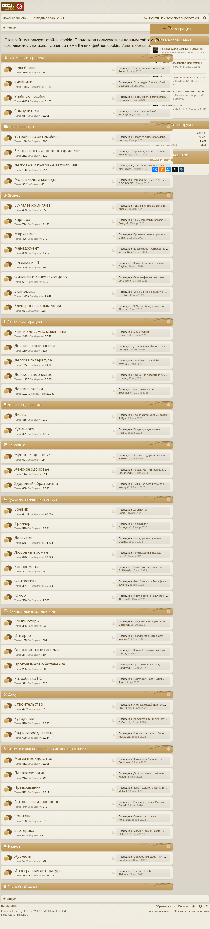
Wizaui (97, 782)
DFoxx (97, 659)
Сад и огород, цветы (33, 738)
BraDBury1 (100, 713)
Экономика (24, 297)
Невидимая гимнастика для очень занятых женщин (139, 475)
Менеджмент (26, 253)
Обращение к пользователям (191, 916)
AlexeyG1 (99, 355)
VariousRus (100, 257)
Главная (193, 912)
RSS (88, 75)
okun (203, 144)
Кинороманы (26, 572)
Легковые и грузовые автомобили (46, 170)
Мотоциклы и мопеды (35, 185)
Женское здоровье (31, 474)
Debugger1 (100, 532)
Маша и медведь (118, 395)
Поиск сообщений (15, 18)
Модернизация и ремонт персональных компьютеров (140, 627)
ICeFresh (99, 464)
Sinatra (98, 315)
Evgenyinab (100, 120)
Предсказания (27, 793)
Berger (97, 518)
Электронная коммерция (37, 311)
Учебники (23, 87)
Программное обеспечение (39, 669)
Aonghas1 (99, 825)
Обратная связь (165, 912)
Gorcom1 (99, 630)
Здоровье (16, 450)
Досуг (13, 700)
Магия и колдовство (33, 764)
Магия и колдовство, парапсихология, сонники (47, 754)
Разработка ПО (28, 684)
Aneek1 (98, 214)
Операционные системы (36, 655)
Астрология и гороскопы (37, 807)
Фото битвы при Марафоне (124, 587)
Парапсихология (29, 778)
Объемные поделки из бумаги (126, 380)
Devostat (99, 91)
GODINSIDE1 (102, 188)
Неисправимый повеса (122, 558)
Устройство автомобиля (36, 142)
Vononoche (100, 286)
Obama (98, 547)
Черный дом (115, 529)
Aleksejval (99, 742)
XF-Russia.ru (20, 920)
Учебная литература (26, 63)
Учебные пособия (30, 102)
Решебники (25, 73)
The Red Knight (117, 876)
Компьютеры (26, 626)
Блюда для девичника (121, 435)
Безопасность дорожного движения (47, 156)
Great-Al (98, 300)
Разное (14, 852)
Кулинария (24, 434)
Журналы (22, 861)
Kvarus (98, 369)
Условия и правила (160, 916)
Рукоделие (24, 724)
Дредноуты (115, 515)
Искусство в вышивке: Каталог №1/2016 (132, 724)
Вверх (200, 912)
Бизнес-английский (119, 116)
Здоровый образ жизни (36, 489)
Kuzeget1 (99, 492)
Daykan (98, 272)
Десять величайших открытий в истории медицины (139, 352)
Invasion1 (99, 644)
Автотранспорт (21, 132)
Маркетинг (24, 239)
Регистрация (179, 29)
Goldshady (100, 576)
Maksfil (98, 796)
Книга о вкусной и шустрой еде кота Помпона (135, 601)
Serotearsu (100, 865)
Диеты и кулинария (24, 410)
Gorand (98, 384)
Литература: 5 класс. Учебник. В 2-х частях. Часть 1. (139, 88)
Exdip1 (98, 561)
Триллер (22, 529)
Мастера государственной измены (181, 62)
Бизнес (14, 201)
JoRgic (98, 424)
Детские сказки (28, 394)
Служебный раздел (24, 892)
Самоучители (26, 116)
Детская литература (24, 327)
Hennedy (99, 105)
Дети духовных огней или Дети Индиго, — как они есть (141, 779)
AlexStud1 (99, 604)
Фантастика (25, 586)
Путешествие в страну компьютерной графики (136, 670)
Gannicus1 (100, 341)
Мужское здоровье (32, 460)
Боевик (21, 514)
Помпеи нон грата (171, 105)
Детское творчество (33, 380)
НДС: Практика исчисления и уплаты (130, 211)
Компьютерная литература (32, 616)
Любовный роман (31, 557)
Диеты (20, 420)
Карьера (22, 225)
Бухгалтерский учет (32, 210)
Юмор (20, 601)
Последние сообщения (48, 18)
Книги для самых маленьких (40, 337)
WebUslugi (100, 160)
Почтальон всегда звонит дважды (128, 572)
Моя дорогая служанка (122, 544)
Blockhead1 (100, 478)
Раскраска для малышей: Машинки (181, 48)
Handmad (99, 673)
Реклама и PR (26, 268)
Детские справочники (34, 351)
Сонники (22, 821)
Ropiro (97, 438)
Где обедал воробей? (121, 366)
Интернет (23, 641)
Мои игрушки (116, 337)
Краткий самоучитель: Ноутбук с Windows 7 (134, 655)
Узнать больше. (33, 51)
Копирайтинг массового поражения (129, 268)
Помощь (183, 912)
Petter (97, 77)
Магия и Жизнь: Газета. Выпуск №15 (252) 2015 (136, 836)
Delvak (98, 811)
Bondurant (100, 768)
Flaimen (98, 880)
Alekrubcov (100, 174)
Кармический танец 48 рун (124, 764)
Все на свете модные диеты (125, 420)
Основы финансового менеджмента (129, 283)
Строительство (28, 709)
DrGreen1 (99, 727)
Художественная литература (32, 505)
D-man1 (98, 243)
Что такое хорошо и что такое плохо (182, 91)
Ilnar (96, 687)
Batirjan (98, 145)
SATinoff (98, 590)
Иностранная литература (38, 876)
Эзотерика (24, 836)
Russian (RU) (9, 912)
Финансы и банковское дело (40, 282)
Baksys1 (98, 228)
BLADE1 (98, 840)
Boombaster (100, 398)
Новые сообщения (174, 40)
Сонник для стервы (119, 822)
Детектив (23, 543)
